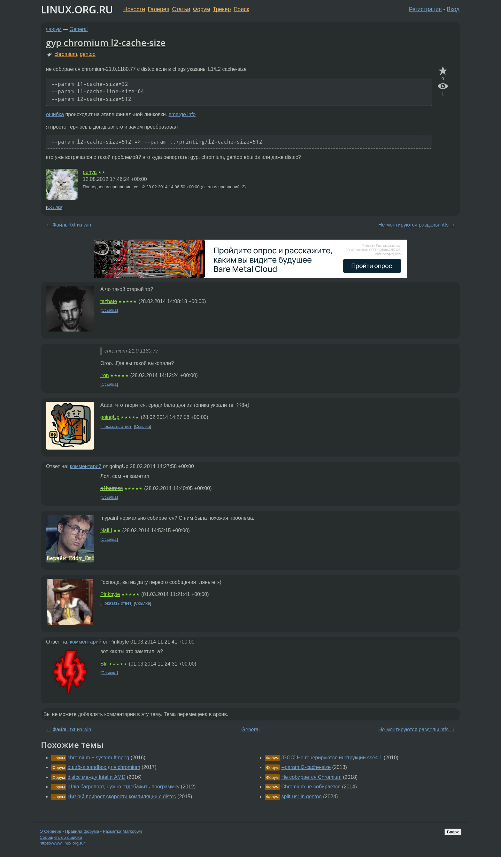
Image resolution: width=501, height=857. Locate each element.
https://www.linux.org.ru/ (62, 843)
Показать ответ (117, 426)
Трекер (222, 9)
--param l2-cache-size (306, 767)
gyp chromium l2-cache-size (106, 42)
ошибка (55, 114)
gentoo (88, 54)
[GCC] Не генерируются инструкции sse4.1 (331, 757)
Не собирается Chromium (311, 777)
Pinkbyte (110, 594)
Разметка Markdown (122, 831)
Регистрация (425, 9)
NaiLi (106, 530)
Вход (453, 9)
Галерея (158, 9)
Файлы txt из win (71, 224)
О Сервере (50, 831)
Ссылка (54, 207)
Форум (201, 9)
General (79, 29)
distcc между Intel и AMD (96, 777)
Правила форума (82, 831)
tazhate (108, 301)
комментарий (86, 466)
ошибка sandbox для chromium (103, 767)
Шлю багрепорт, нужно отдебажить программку (123, 786)
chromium (66, 54)
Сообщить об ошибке (61, 837)
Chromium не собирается (311, 786)
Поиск (241, 9)
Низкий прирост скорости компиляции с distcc (121, 796)
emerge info (182, 114)
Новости (134, 9)
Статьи (181, 9)
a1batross (111, 488)
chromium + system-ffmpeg (98, 757)
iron (104, 375)
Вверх (453, 832)
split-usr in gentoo (301, 796)
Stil (103, 664)
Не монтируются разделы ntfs (413, 224)
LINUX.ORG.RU (77, 9)
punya (90, 172)
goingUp (109, 417)
